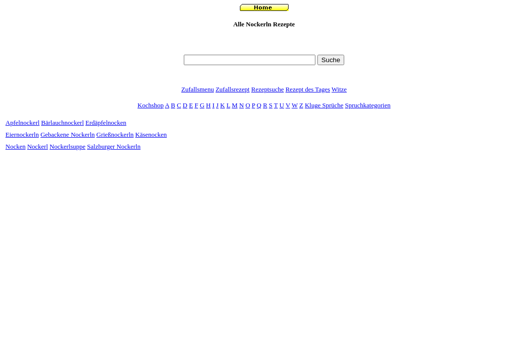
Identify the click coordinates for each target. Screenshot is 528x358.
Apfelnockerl (22, 122)
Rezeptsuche (267, 89)
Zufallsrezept (233, 89)
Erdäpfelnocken (105, 122)
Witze (339, 89)
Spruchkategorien (368, 105)
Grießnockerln (115, 134)
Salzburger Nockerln (114, 146)
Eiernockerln (22, 134)
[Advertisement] (264, 48)
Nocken (15, 146)
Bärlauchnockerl (62, 122)
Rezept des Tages (308, 89)
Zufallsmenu (197, 89)
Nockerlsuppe (67, 146)
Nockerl (37, 146)
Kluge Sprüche (324, 105)
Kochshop (151, 105)
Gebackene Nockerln (67, 134)
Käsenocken (151, 134)
